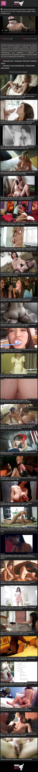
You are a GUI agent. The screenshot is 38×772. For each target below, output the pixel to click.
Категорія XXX (8, 61)
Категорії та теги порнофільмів (14, 65)
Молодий (26, 61)
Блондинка (18, 61)
